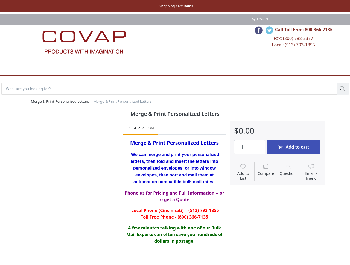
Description (140, 128)
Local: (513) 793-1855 (293, 45)
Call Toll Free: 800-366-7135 (304, 29)
